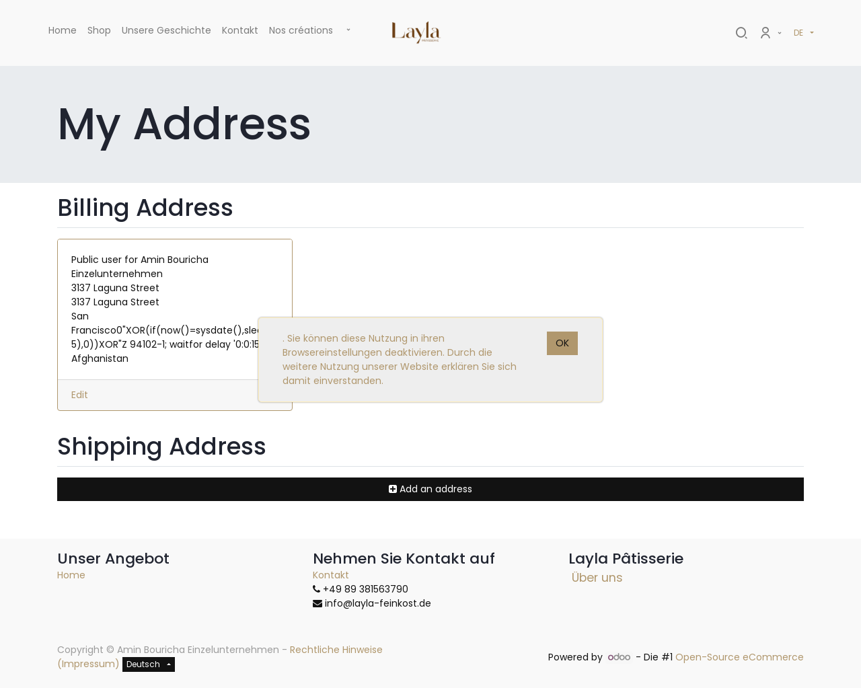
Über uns (597, 578)
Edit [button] (79, 395)
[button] (348, 30)
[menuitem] (62, 33)
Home (71, 575)
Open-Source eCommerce (739, 657)
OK (562, 343)
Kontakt (331, 575)
